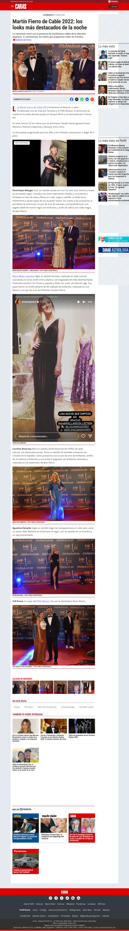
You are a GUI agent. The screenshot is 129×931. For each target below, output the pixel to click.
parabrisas (25, 851)
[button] (53, 69)
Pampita (17, 707)
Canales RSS (25, 916)
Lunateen (92, 904)
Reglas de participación (90, 916)
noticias (25, 816)
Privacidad (65, 916)
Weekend (70, 904)
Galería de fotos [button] (22, 39)
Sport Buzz (87, 910)
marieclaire (54, 816)
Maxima (106, 910)
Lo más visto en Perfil (112, 141)
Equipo (75, 916)
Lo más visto (106, 46)
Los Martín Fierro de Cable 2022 (32, 107)
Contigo (43, 910)
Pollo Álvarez (43, 601)
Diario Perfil (29, 904)
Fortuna (60, 904)
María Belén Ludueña (23, 276)
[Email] (92, 99)
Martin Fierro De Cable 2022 (47, 707)
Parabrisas (81, 904)
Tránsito (105, 916)
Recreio (97, 910)
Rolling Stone (75, 910)
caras (82, 816)
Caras (35, 910)
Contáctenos (53, 916)
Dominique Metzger (67, 707)
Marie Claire (50, 904)
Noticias (39, 904)
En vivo (113, 7)
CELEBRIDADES (48, 15)
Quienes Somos (39, 916)
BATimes (101, 904)
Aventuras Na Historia (58, 910)
